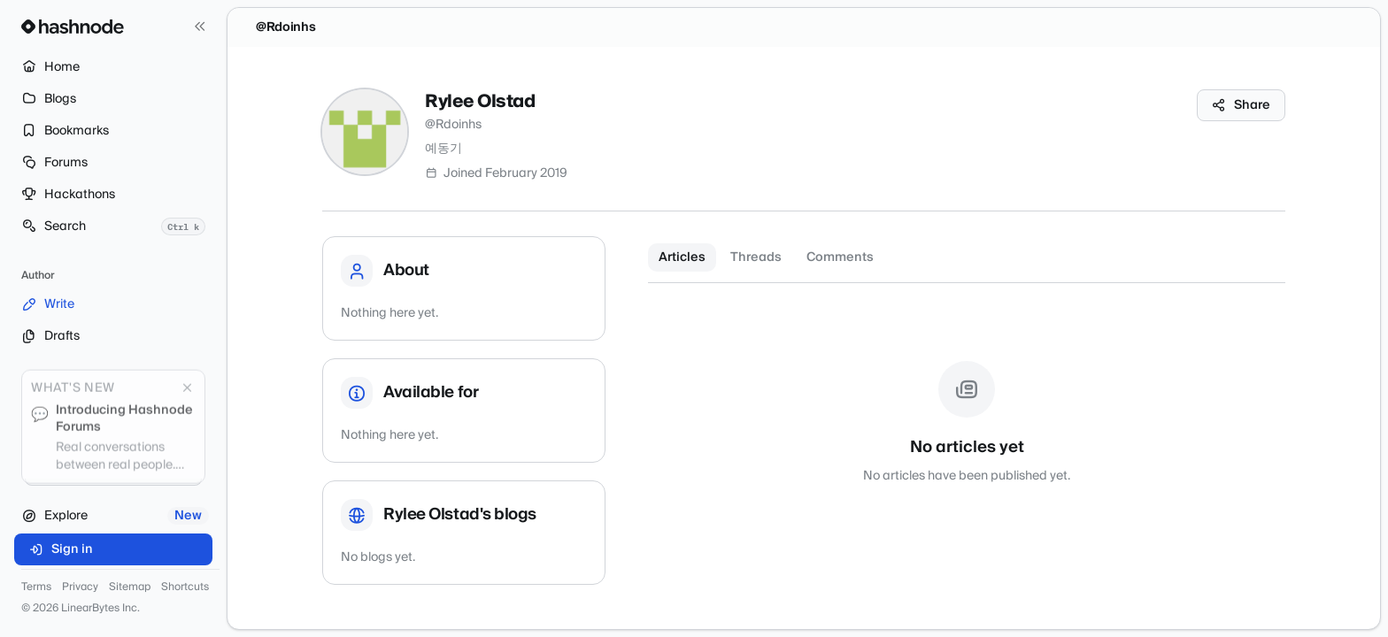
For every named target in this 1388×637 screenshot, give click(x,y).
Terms (36, 587)
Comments (840, 257)
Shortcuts (185, 587)
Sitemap (129, 587)
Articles (682, 257)
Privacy (80, 587)
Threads (756, 257)
